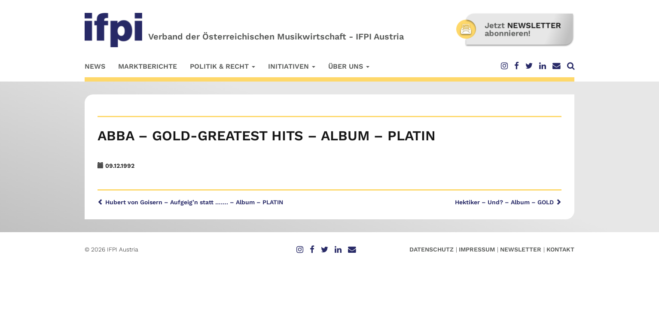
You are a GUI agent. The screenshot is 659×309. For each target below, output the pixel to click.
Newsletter (520, 249)
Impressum (477, 249)
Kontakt (560, 249)
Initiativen (291, 66)
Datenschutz (431, 249)
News (95, 66)
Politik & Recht (222, 66)
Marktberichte (147, 66)
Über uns (348, 66)
